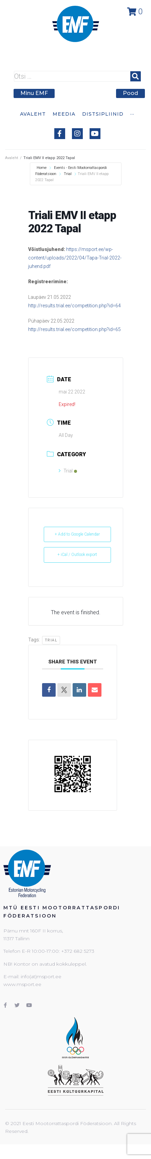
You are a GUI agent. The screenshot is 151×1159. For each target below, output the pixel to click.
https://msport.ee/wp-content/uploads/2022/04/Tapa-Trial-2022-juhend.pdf (74, 258)
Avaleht (11, 158)
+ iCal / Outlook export (77, 554)
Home (42, 168)
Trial (68, 174)
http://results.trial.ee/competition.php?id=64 (74, 305)
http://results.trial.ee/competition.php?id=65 (74, 329)
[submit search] (135, 76)
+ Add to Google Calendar (77, 534)
